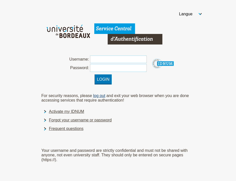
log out (99, 96)
